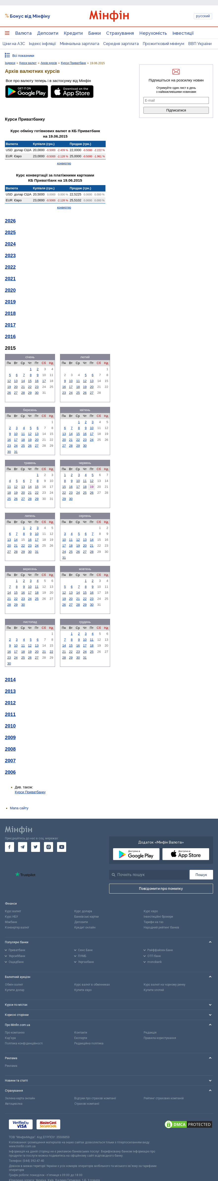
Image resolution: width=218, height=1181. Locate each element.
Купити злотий (154, 990)
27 (16, 393)
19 (9, 387)
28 (23, 393)
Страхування (120, 33)
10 (70, 381)
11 (78, 381)
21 (23, 387)
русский (203, 16)
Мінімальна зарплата (79, 43)
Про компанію (14, 1032)
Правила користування (160, 1038)
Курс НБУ (11, 916)
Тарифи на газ (153, 922)
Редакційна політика (88, 1043)
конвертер (64, 163)
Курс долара (83, 911)
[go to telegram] (22, 847)
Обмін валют (14, 984)
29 (30, 393)
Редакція (150, 1032)
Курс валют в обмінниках (92, 984)
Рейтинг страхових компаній (164, 1098)
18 (78, 387)
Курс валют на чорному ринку (164, 984)
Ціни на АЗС (13, 43)
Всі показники (23, 56)
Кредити (73, 33)
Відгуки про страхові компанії (95, 1098)
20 (16, 387)
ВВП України (200, 43)
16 (37, 381)
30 (37, 393)
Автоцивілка (13, 1103)
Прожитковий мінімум (163, 43)
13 (16, 381)
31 (16, 452)
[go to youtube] (61, 847)
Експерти (80, 1038)
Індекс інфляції (42, 43)
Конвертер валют (17, 927)
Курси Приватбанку (30, 792)
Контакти (80, 1032)
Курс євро (151, 911)
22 (30, 387)
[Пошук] (201, 874)
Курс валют (13, 911)
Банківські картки (86, 916)
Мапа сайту (19, 808)
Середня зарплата (121, 43)
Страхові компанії (86, 1103)
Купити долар (14, 990)
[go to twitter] (35, 847)
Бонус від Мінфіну (30, 16)
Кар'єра (10, 1038)
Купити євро (83, 990)
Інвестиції (183, 33)
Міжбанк (11, 922)
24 (70, 393)
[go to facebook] (9, 847)
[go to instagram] (48, 847)
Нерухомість (153, 33)
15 (30, 381)
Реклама (11, 1066)
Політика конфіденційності (24, 1043)
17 (44, 381)
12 (9, 381)
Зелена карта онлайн (20, 1098)
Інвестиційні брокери (158, 916)
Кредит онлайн (85, 927)
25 (78, 393)
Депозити (47, 33)
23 (37, 387)
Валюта (23, 33)
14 (23, 381)
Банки (94, 33)
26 (9, 393)
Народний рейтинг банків (161, 927)
